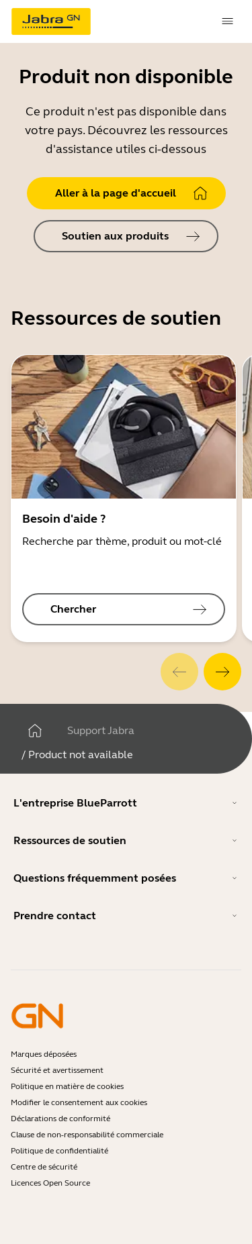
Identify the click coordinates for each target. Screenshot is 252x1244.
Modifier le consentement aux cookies (79, 1102)
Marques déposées (44, 1054)
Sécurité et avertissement (57, 1070)
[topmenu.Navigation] (228, 21)
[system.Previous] (179, 671)
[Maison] (35, 731)
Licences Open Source (50, 1183)
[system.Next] (222, 671)
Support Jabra (100, 730)
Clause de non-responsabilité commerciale (87, 1134)
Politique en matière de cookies (67, 1086)
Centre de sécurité (44, 1167)
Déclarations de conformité (60, 1118)
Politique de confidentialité (59, 1150)
